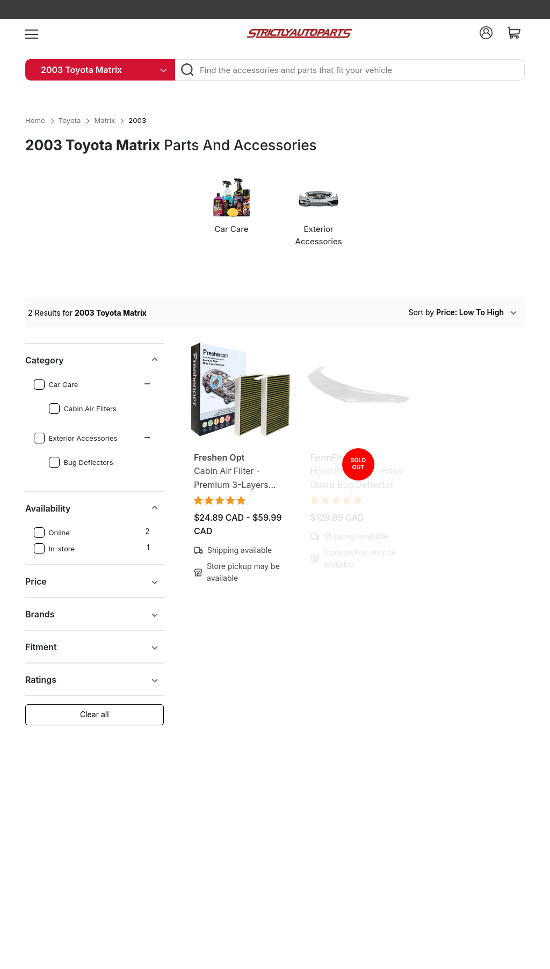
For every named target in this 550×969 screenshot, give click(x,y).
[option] (233, 210)
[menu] (31, 33)
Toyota (70, 120)
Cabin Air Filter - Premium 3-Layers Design (231, 478)
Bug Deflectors (81, 462)
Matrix (104, 120)
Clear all (94, 714)
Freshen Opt (219, 457)
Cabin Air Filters (83, 408)
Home (35, 120)
